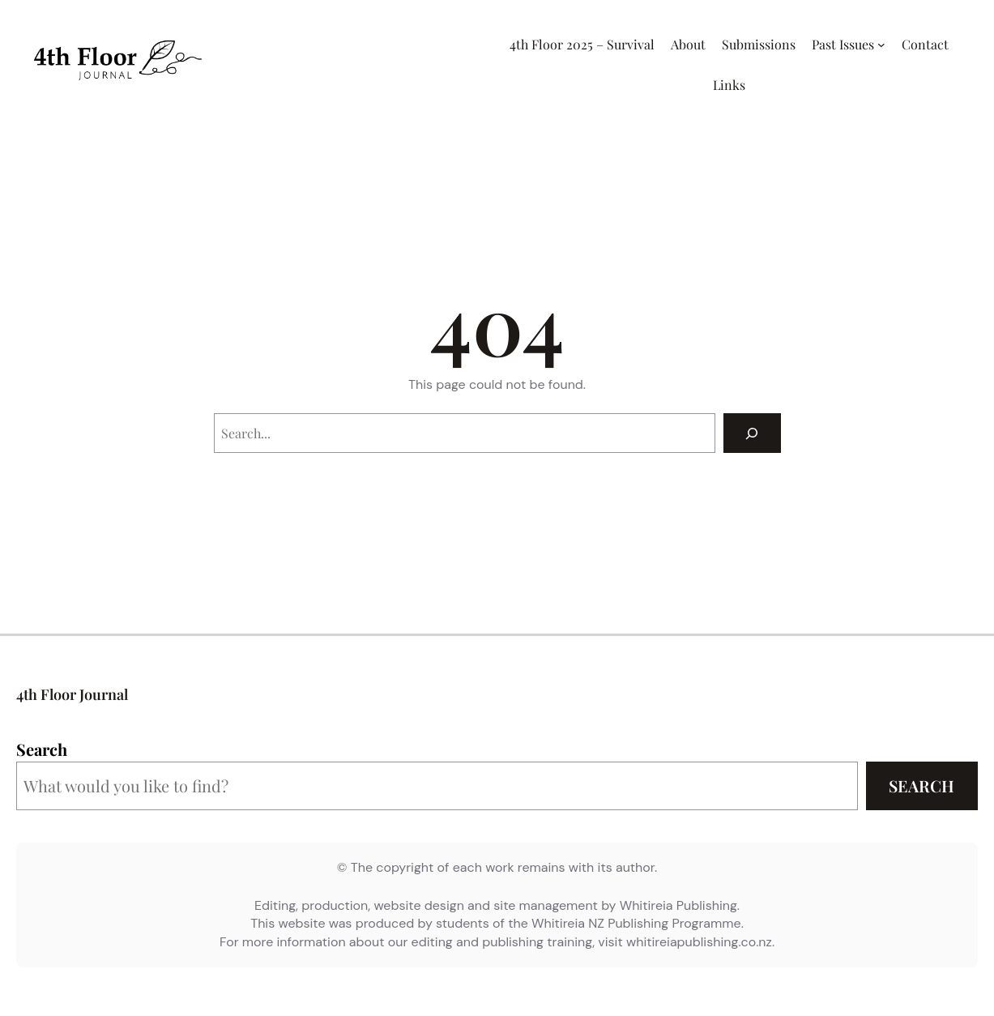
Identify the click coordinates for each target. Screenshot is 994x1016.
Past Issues (843, 44)
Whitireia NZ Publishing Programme (636, 923)
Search (41, 749)
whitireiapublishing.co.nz (699, 941)
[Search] (752, 433)
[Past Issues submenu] (881, 45)
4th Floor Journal (72, 694)
